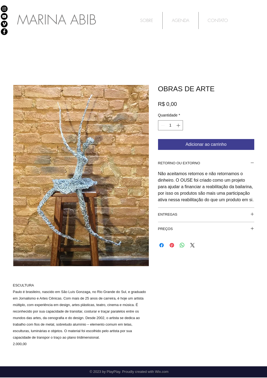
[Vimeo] (4, 24)
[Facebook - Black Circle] (4, 31)
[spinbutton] (170, 125)
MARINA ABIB (56, 20)
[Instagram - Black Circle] (4, 8)
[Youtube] (4, 16)
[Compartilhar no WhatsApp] (182, 245)
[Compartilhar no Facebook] (161, 245)
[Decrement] (162, 125)
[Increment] (178, 125)
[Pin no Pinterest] (172, 245)
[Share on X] (192, 245)
